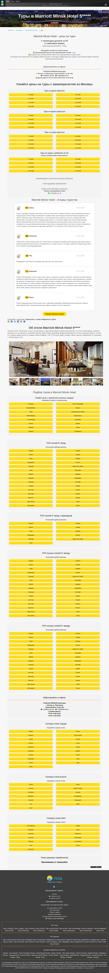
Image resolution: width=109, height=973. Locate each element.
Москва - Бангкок (19, 955)
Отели (12, 1)
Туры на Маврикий (100, 928)
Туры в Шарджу (91, 939)
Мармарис (31, 462)
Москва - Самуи (58, 955)
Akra (77, 762)
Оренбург (78, 419)
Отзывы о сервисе (54, 912)
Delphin (78, 751)
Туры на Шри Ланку (52, 928)
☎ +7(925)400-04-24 (61, 75)
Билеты (18, 1)
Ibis (31, 845)
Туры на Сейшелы (87, 928)
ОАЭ (30, 470)
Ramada (31, 833)
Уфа (31, 412)
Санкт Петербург (77, 404)
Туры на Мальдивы (74, 928)
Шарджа (31, 478)
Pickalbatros (78, 796)
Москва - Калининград (37, 953)
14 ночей (78, 106)
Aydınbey (31, 759)
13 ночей (31, 106)
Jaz (31, 804)
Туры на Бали (54, 944)
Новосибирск (31, 415)
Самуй (31, 486)
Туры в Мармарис (27, 939)
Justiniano (31, 747)
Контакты (54, 894)
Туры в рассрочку (54, 910)
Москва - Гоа (102, 955)
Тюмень (31, 431)
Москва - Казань (50, 953)
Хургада (31, 466)
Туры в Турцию (19, 928)
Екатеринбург (30, 408)
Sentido (78, 792)
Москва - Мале (15, 957)
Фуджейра (78, 478)
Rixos (78, 731)
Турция (31, 450)
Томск (78, 427)
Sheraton (31, 792)
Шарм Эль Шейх (78, 466)
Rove (78, 830)
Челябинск (77, 431)
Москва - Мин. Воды (62, 953)
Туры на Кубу (63, 928)
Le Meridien (78, 841)
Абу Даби (78, 470)
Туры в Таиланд (30, 928)
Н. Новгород (31, 419)
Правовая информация (54, 914)
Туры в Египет (40, 928)
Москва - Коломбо (92, 955)
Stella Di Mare (78, 788)
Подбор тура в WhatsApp (55, 918)
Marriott (30, 841)
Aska (77, 759)
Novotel (30, 800)
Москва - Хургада (8, 955)
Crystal (31, 755)
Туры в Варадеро (63, 942)
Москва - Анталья (75, 953)
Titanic (31, 731)
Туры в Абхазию (8, 928)
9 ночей (30, 98)
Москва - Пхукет (48, 955)
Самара (30, 427)
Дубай (31, 474)
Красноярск (78, 415)
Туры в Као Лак (30, 942)
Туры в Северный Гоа (77, 942)
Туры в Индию (53, 930)
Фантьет (31, 497)
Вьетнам (31, 494)
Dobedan (31, 751)
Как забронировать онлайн (54, 908)
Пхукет (78, 490)
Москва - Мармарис (99, 953)
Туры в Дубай (81, 939)
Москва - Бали (40, 957)
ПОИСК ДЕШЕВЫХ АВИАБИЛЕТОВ (54, 184)
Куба (78, 501)
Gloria (78, 747)
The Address (31, 826)
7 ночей (30, 94)
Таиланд (31, 482)
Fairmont (31, 849)
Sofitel (78, 826)
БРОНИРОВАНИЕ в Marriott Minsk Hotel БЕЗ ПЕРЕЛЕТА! (54, 178)
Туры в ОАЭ (100, 930)
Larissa (78, 739)
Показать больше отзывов (54, 314)
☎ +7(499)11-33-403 (47, 75)
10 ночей (78, 98)
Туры (7, 1)
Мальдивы (31, 505)
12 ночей (78, 102)
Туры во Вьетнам (23, 930)
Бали (78, 505)
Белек (31, 454)
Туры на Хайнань (51, 942)
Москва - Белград (93, 957)
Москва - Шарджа (80, 955)
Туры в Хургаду (57, 939)
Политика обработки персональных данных (54, 916)
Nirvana (30, 735)
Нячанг (78, 494)
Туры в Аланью (8, 939)
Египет (78, 462)
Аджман (77, 474)
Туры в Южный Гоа (91, 942)
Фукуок (78, 497)
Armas (31, 762)
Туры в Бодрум (47, 939)
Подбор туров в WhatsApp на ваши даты (54, 189)
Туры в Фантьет (40, 942)
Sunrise (30, 788)
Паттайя (77, 482)
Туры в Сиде (102, 942)
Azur (31, 808)
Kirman (31, 743)
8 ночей (77, 94)
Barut (78, 755)
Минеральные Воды (77, 412)
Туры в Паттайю (19, 942)
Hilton (78, 804)
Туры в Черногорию (85, 930)
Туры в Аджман (101, 939)
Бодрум (78, 458)
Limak (31, 739)
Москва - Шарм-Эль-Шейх (34, 955)
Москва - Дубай (69, 955)
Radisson (31, 796)
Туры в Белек (17, 939)
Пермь (78, 423)
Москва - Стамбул (66, 957)
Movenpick (78, 800)
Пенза (31, 423)
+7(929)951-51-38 (54, 193)
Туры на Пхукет (8, 942)
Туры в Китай (9, 930)
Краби (78, 486)
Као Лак (31, 490)
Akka (30, 766)
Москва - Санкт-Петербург (21, 953)
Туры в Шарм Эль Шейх (69, 939)
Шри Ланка (30, 501)
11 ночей (31, 102)
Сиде (31, 458)
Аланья (78, 450)
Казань (78, 408)
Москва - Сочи (7, 953)
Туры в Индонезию (69, 930)
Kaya (78, 743)
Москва (30, 404)
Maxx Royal (78, 735)
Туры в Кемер (37, 939)
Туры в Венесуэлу (39, 930)
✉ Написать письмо (54, 898)
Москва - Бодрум (87, 953)
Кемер (78, 454)
